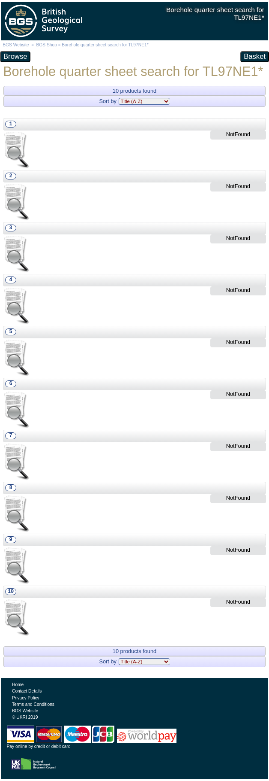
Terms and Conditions (33, 704)
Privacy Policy (25, 698)
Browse (15, 56)
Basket (255, 56)
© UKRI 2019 (25, 717)
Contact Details (27, 691)
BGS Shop (46, 45)
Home (18, 684)
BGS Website (16, 45)
